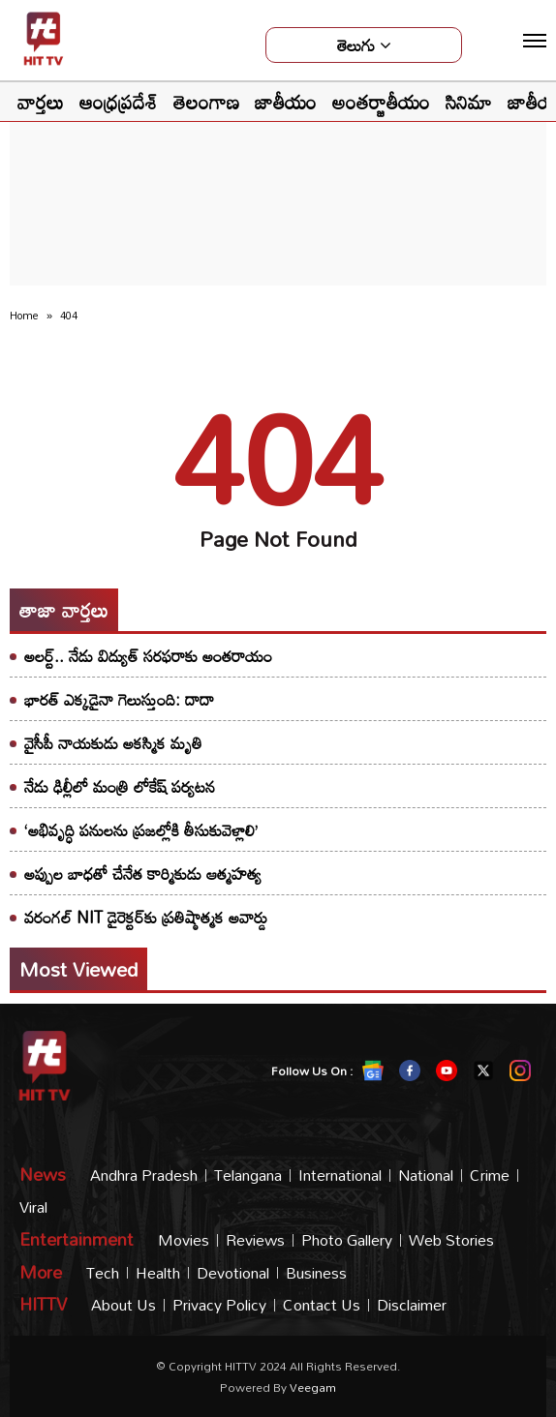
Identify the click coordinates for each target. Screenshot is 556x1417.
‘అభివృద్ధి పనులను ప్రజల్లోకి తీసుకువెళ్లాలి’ (141, 830)
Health (158, 1273)
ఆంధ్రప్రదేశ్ (118, 101)
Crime (490, 1175)
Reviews (255, 1240)
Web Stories (451, 1240)
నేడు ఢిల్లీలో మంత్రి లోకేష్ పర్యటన (119, 786)
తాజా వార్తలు (63, 609)
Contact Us (321, 1305)
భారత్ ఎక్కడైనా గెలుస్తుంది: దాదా (119, 699)
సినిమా (469, 101)
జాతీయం (286, 101)
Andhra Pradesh (144, 1175)
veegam (313, 1387)
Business (316, 1273)
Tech (102, 1273)
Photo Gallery (346, 1240)
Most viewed (78, 969)
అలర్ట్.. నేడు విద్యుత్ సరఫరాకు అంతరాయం (148, 656)
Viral (33, 1207)
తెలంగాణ (206, 101)
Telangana (248, 1175)
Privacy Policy (219, 1305)
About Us (123, 1305)
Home (24, 315)
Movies (183, 1240)
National (425, 1175)
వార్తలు (40, 101)
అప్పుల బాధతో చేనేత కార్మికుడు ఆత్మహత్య (143, 873)
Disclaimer (412, 1305)
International (340, 1175)
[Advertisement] (278, 161)
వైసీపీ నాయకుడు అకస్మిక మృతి (113, 743)
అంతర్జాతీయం (381, 101)
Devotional (233, 1273)
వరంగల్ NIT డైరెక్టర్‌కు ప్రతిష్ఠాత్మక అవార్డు (145, 917)
